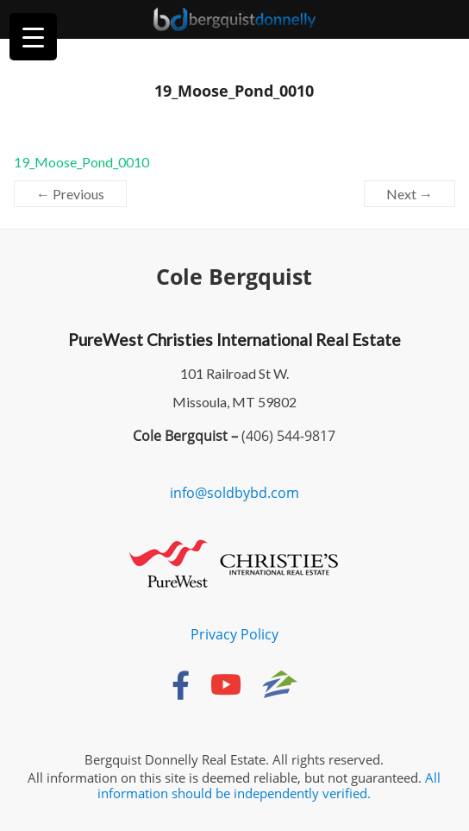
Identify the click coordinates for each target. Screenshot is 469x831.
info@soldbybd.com (234, 492)
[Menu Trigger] (33, 36)
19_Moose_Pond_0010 (81, 162)
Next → (409, 194)
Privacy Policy (234, 634)
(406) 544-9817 (286, 435)
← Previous (70, 194)
